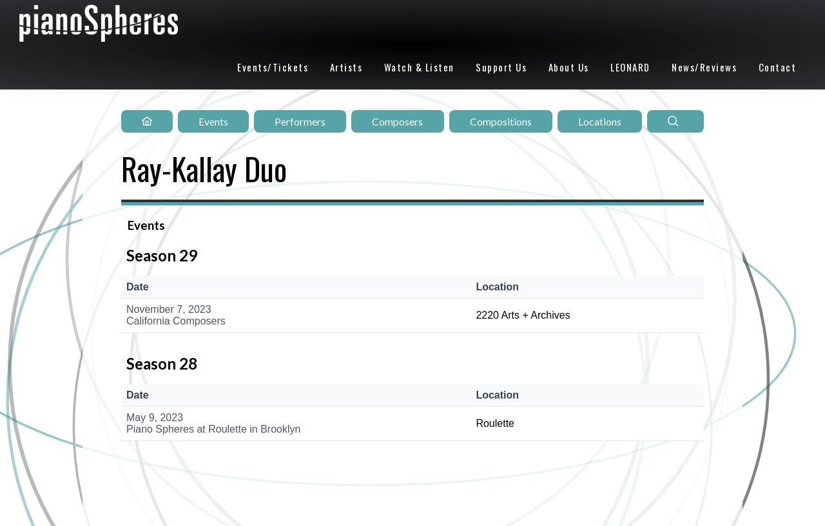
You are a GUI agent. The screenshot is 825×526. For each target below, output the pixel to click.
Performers (300, 121)
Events (213, 121)
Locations (599, 121)
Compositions (501, 121)
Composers (397, 121)
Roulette (495, 423)
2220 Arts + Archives (523, 315)
